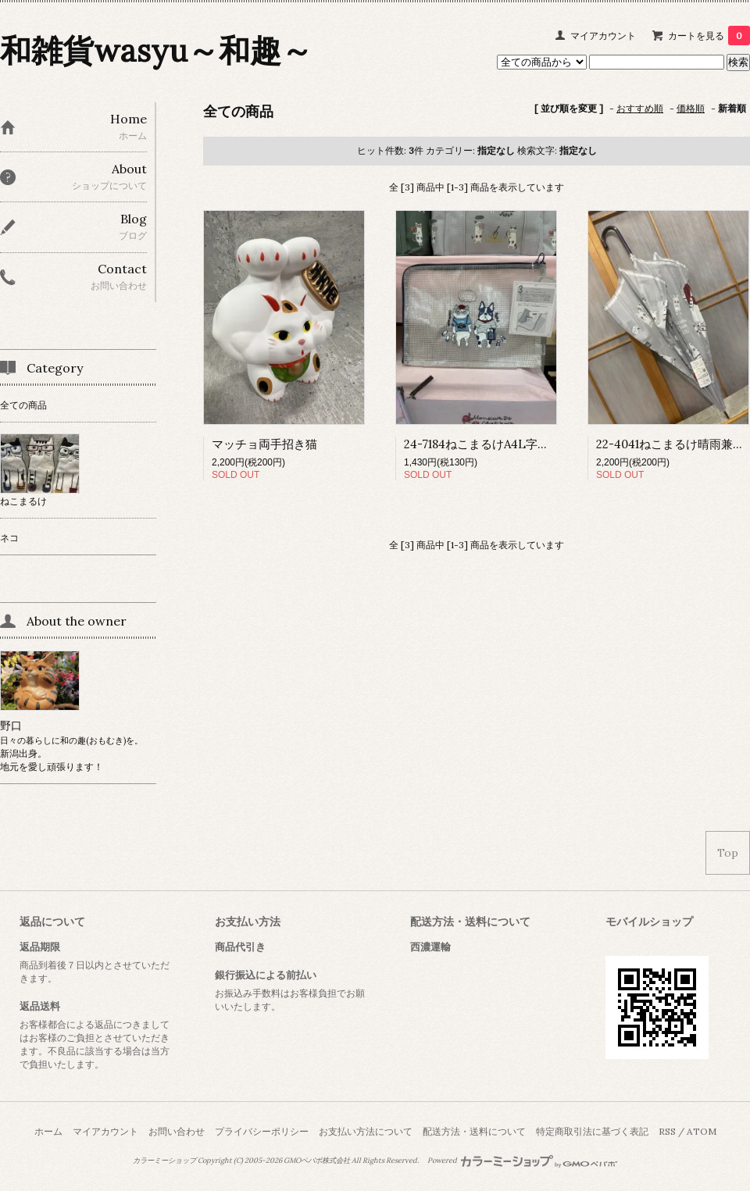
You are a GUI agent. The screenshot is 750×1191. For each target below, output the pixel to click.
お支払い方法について (365, 1131)
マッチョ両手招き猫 (264, 444)
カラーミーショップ (164, 1160)
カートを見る (709, 35)
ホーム (48, 1131)
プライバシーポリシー (262, 1131)
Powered (522, 1160)
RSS (667, 1131)
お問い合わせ (176, 1131)
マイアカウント (603, 35)
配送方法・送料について (474, 1131)
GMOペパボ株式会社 (317, 1160)
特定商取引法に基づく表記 (592, 1131)
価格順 (691, 108)
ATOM (701, 1131)
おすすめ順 (639, 108)
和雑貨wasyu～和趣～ (156, 50)
